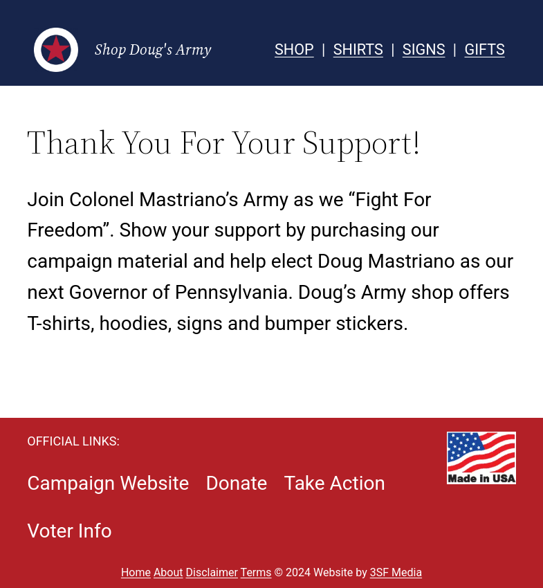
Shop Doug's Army (153, 49)
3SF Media (396, 572)
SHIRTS (358, 49)
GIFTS (484, 49)
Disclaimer (212, 572)
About (168, 572)
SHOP (294, 49)
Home (136, 572)
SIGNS (424, 49)
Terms (256, 572)
